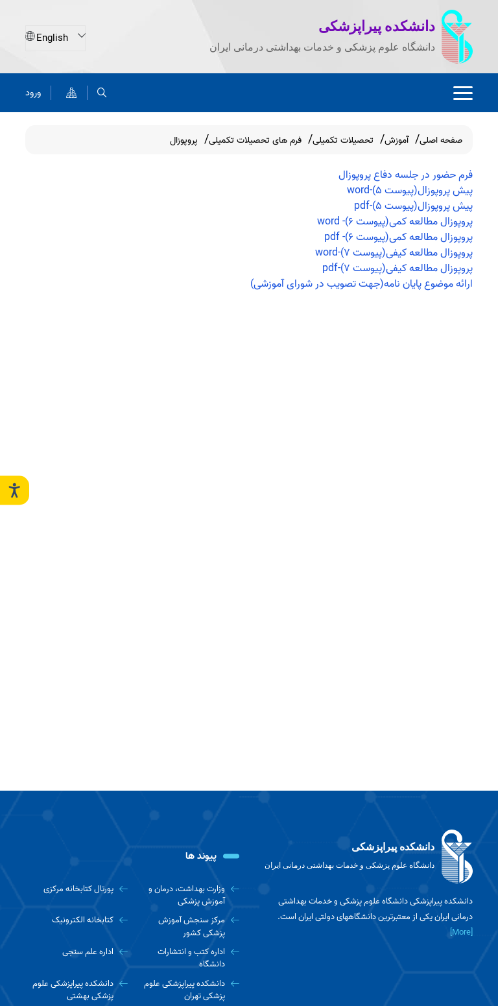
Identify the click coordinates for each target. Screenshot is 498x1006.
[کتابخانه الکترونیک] (76, 920)
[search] (102, 92)
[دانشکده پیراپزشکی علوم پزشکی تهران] (188, 990)
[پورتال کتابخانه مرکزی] (76, 889)
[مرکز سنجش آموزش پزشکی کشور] (188, 926)
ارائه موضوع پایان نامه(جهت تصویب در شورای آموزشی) (361, 284)
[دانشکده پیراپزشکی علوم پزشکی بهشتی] (76, 990)
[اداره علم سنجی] (76, 952)
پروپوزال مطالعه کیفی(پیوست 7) (406, 253)
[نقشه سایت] (71, 92)
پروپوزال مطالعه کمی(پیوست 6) (409, 221)
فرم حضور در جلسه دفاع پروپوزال (405, 175)
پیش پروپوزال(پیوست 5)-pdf (413, 206)
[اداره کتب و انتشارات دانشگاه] (188, 958)
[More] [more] (461, 932)
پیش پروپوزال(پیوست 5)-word (410, 190)
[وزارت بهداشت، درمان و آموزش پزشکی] (188, 895)
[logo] (366, 857)
